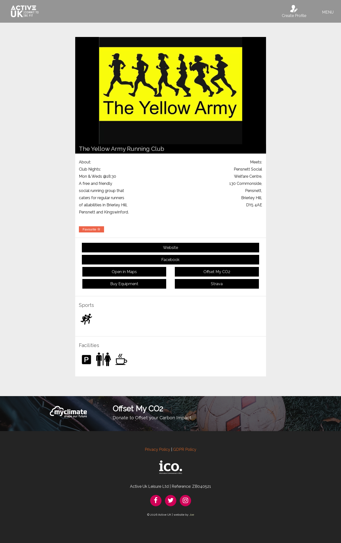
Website (170, 247)
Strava (217, 283)
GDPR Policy (184, 449)
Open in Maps (124, 271)
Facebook (170, 259)
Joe (191, 514)
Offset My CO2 (216, 271)
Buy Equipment (124, 283)
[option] (170, 90)
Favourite (91, 229)
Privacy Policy (157, 449)
